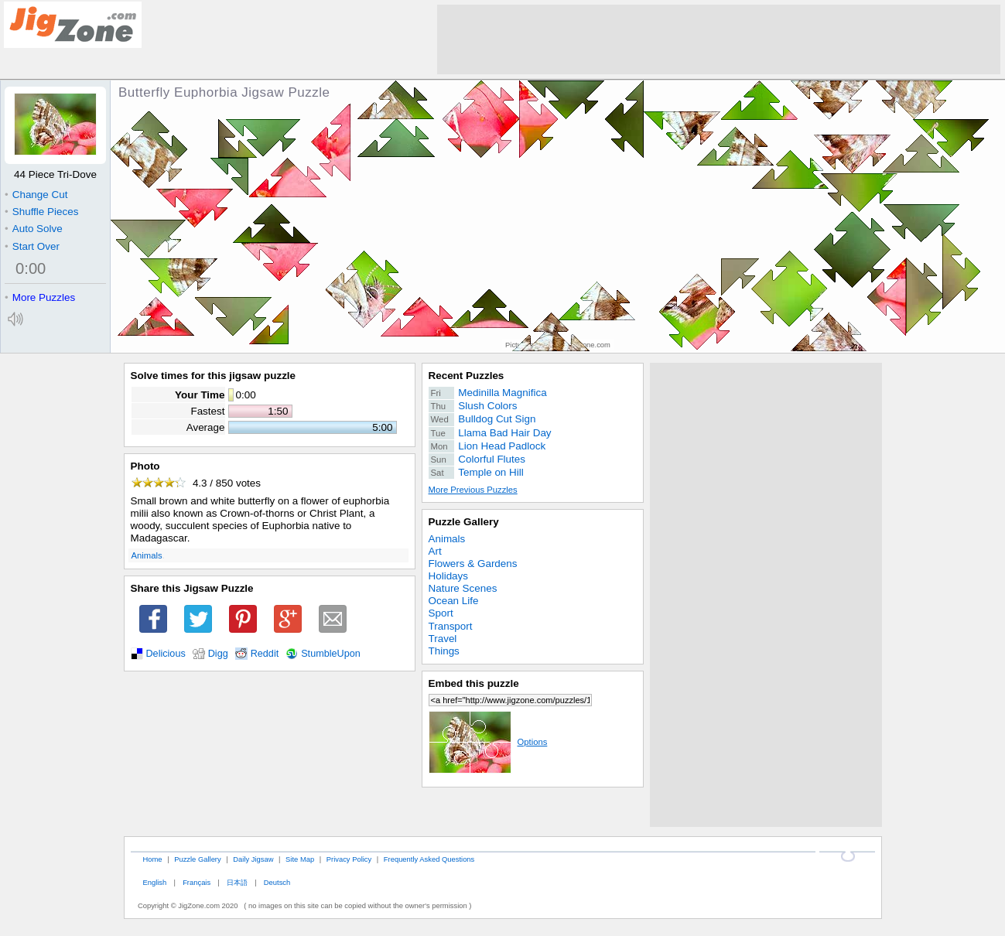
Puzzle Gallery (464, 522)
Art (435, 551)
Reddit (265, 653)
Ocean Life (454, 600)
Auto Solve (34, 228)
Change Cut (36, 194)
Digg (218, 653)
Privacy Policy (348, 859)
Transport (451, 626)
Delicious (166, 653)
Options (488, 741)
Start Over (32, 246)
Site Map (299, 859)
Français (196, 882)
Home (152, 859)
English (154, 882)
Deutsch (277, 882)
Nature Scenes (463, 588)
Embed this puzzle (474, 683)
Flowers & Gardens (473, 563)
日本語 (237, 882)
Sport (441, 613)
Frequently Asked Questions (429, 859)
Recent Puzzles (466, 375)
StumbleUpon (331, 653)
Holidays (449, 576)
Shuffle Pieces (41, 211)
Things (444, 651)
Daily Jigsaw (253, 859)
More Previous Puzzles (473, 489)
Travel (443, 638)
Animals (147, 555)
